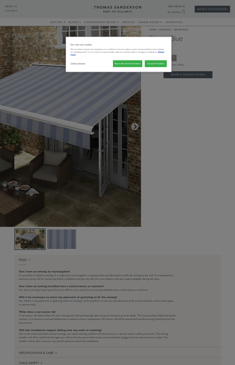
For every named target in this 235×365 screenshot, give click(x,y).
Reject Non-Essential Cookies (128, 63)
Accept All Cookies (155, 63)
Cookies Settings (77, 63)
